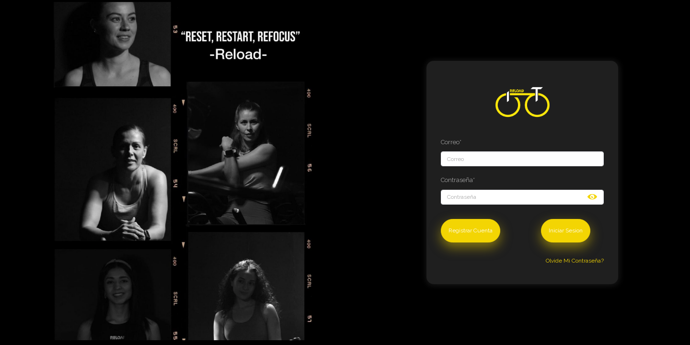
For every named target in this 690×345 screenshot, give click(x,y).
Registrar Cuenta (470, 230)
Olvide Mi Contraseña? (575, 260)
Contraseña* (458, 180)
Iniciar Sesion (566, 230)
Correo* (451, 142)
